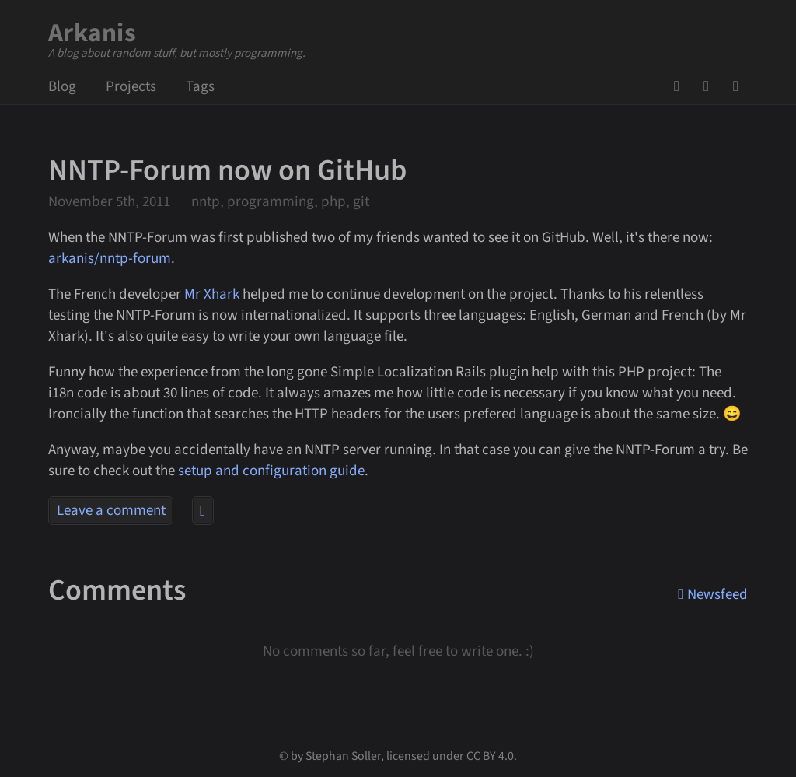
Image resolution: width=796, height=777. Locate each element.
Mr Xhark (211, 294)
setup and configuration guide (271, 470)
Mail (711, 86)
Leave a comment (111, 510)
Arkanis (92, 33)
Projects (131, 86)
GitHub (681, 86)
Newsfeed (741, 86)
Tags (200, 86)
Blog (62, 86)
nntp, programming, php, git (280, 201)
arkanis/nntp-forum (109, 258)
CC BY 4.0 (490, 756)
